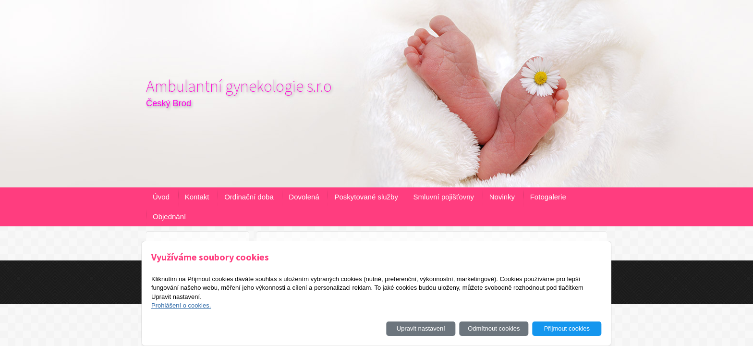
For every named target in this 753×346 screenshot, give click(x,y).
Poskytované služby (366, 197)
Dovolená (304, 197)
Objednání (169, 216)
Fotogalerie (548, 197)
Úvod (161, 197)
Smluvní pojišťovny (443, 197)
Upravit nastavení (421, 328)
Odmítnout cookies (494, 328)
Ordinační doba (249, 197)
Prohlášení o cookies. (181, 305)
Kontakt (197, 197)
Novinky (502, 197)
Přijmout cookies (567, 328)
